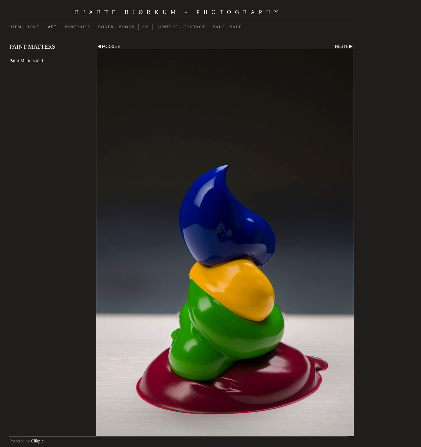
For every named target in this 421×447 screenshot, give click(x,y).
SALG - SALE (227, 27)
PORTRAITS (77, 27)
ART (52, 27)
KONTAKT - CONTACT (181, 27)
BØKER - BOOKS (116, 27)
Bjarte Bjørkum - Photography (178, 12)
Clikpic (37, 441)
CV (145, 27)
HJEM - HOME (24, 27)
